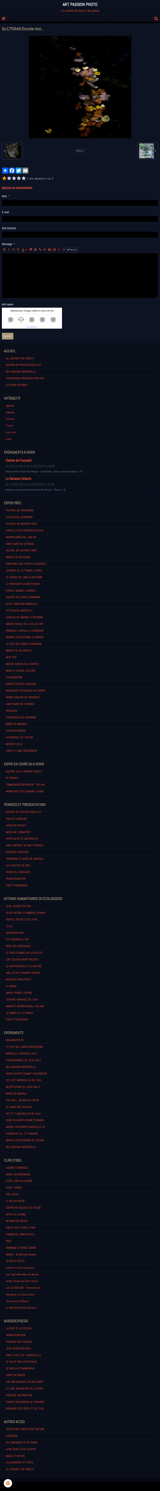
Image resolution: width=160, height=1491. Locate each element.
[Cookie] (8, 1483)
